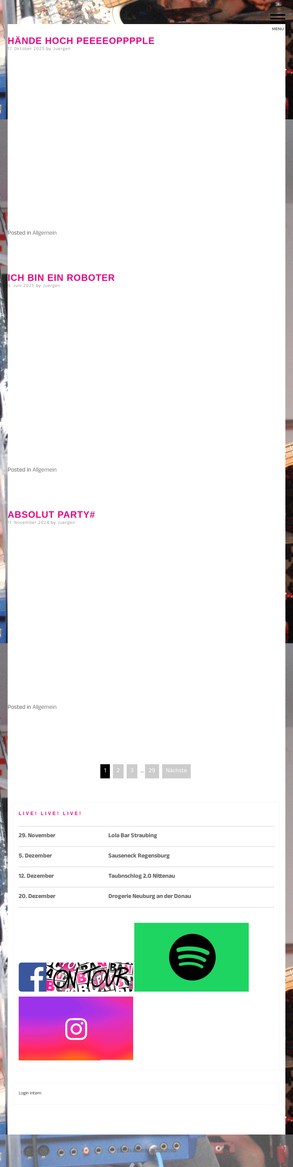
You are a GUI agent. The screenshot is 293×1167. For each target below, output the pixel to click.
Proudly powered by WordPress (146, 1150)
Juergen (62, 49)
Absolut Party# (51, 514)
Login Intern (30, 1093)
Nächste (176, 771)
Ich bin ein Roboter (61, 277)
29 (152, 771)
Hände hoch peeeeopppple (81, 41)
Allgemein (44, 234)
